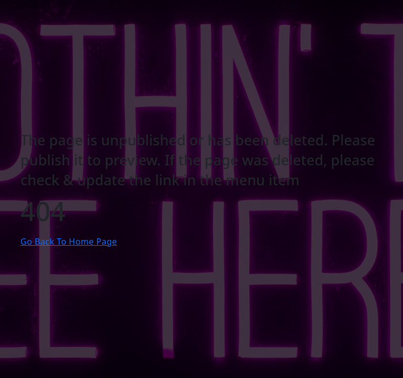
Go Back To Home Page (68, 241)
